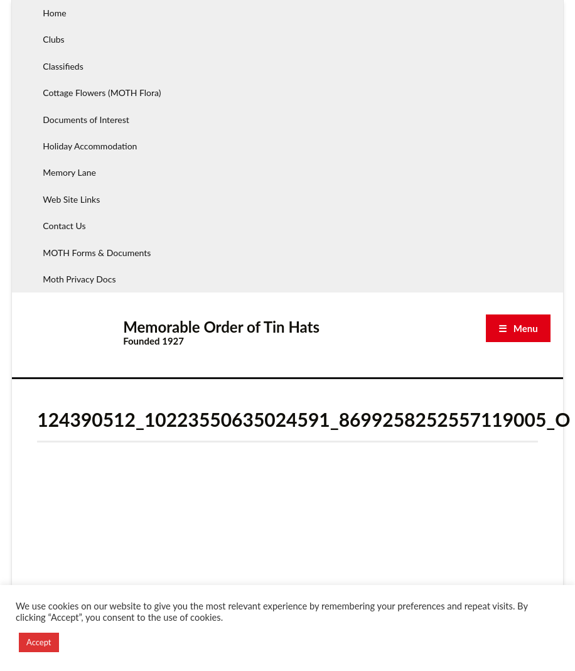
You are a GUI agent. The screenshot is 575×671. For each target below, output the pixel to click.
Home (54, 13)
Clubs (53, 39)
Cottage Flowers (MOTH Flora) (102, 92)
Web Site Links (71, 199)
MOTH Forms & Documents (97, 252)
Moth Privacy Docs (79, 279)
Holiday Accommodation (90, 146)
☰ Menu (518, 328)
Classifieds (63, 66)
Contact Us (64, 225)
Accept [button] (38, 642)
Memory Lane (69, 172)
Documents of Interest (86, 119)
